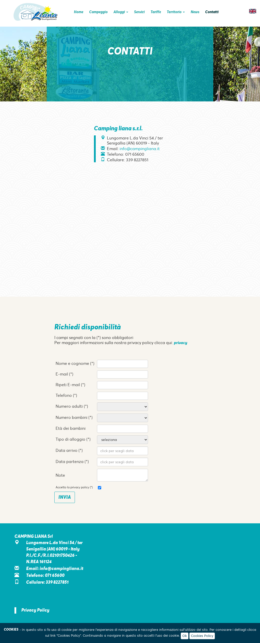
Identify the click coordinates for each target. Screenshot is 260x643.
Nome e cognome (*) (75, 363)
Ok (184, 636)
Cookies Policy (202, 636)
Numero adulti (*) (72, 406)
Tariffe (156, 12)
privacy (180, 343)
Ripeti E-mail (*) (70, 385)
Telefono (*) (66, 395)
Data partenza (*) (72, 461)
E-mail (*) (64, 374)
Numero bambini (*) (74, 417)
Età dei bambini (71, 428)
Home (78, 12)
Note (60, 475)
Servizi (139, 12)
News (195, 12)
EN (252, 11)
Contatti (212, 12)
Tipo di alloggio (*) (73, 439)
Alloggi (120, 12)
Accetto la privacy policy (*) (74, 487)
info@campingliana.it (140, 148)
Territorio (176, 12)
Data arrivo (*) (69, 450)
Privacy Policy (35, 610)
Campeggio (98, 12)
